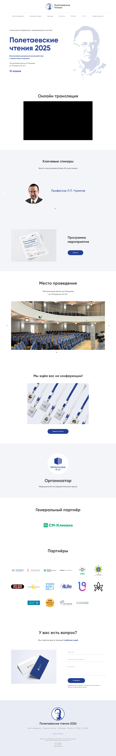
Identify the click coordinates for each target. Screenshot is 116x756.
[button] (58, 431)
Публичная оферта (58, 733)
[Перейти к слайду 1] (56, 352)
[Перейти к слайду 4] (59, 208)
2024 (79, 728)
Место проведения (18, 16)
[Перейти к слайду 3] (59, 352)
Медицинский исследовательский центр (58, 487)
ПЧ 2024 (73, 16)
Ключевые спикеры (35, 16)
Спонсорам (62, 728)
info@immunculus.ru (98, 16)
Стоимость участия (49, 728)
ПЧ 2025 (84, 16)
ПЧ (76, 728)
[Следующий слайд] (112, 191)
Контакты (62, 16)
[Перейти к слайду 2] (56, 208)
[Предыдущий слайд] (4, 191)
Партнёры (50, 16)
